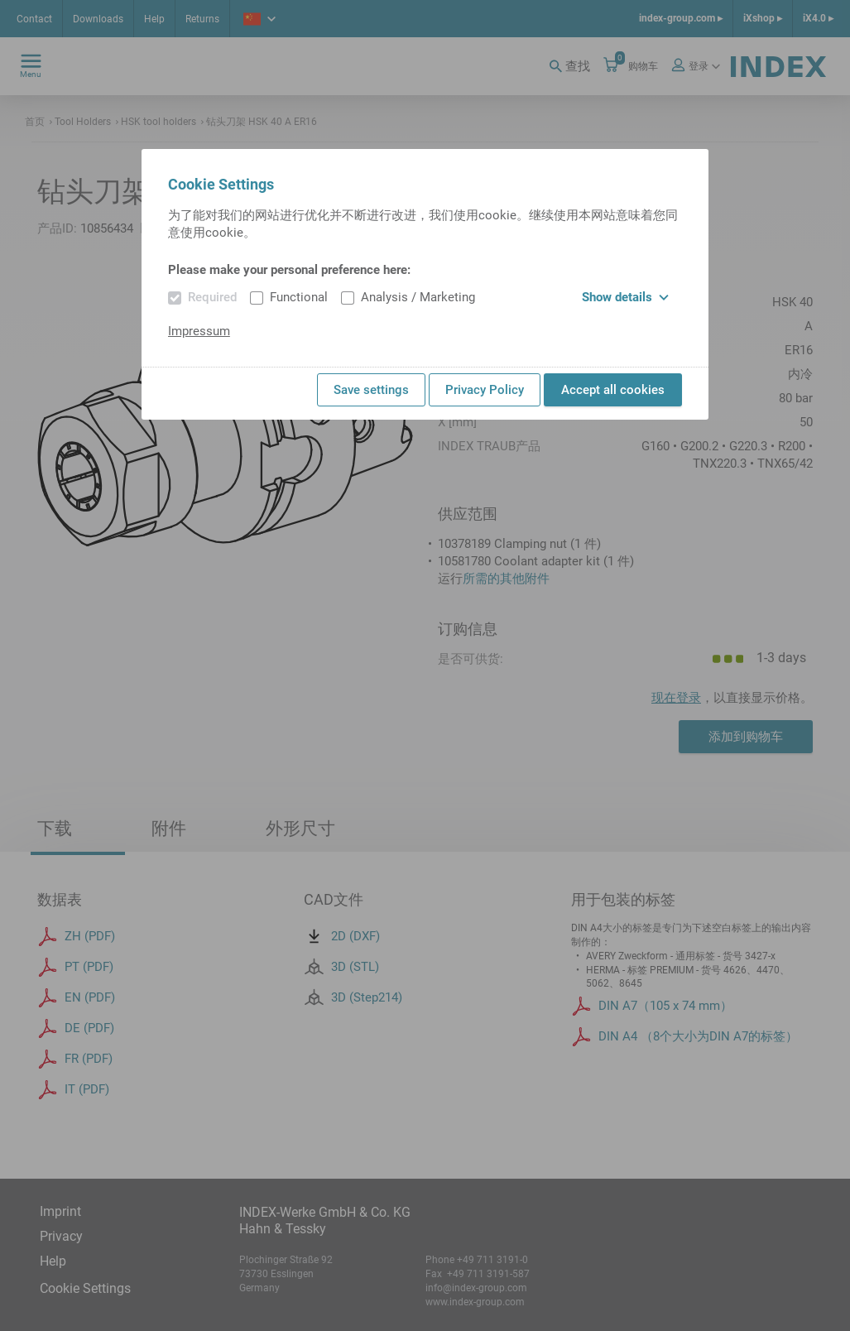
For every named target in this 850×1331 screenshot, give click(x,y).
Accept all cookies (613, 389)
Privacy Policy (484, 389)
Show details (625, 297)
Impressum (199, 331)
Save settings (371, 389)
